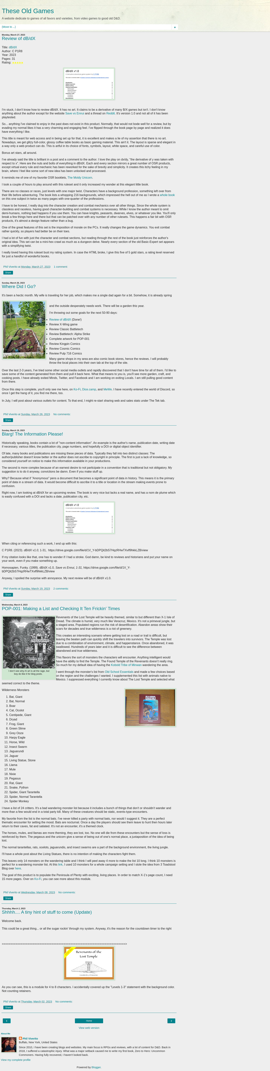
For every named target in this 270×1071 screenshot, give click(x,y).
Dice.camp (89, 389)
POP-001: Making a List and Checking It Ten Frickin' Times (61, 608)
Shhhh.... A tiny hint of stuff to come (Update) (47, 912)
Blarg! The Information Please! (32, 433)
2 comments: (61, 588)
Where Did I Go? (19, 286)
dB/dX (13, 47)
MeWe (107, 389)
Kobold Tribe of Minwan (126, 665)
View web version (89, 1027)
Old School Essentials (119, 671)
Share (8, 272)
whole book (167, 195)
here (18, 868)
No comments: (62, 414)
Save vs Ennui (74, 113)
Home (89, 1021)
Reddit (110, 113)
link (60, 864)
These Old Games (28, 10)
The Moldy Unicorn (80, 177)
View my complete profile (16, 1059)
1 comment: (61, 266)
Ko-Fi (77, 389)
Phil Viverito (30, 1038)
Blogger (96, 1067)
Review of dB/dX (18, 38)
